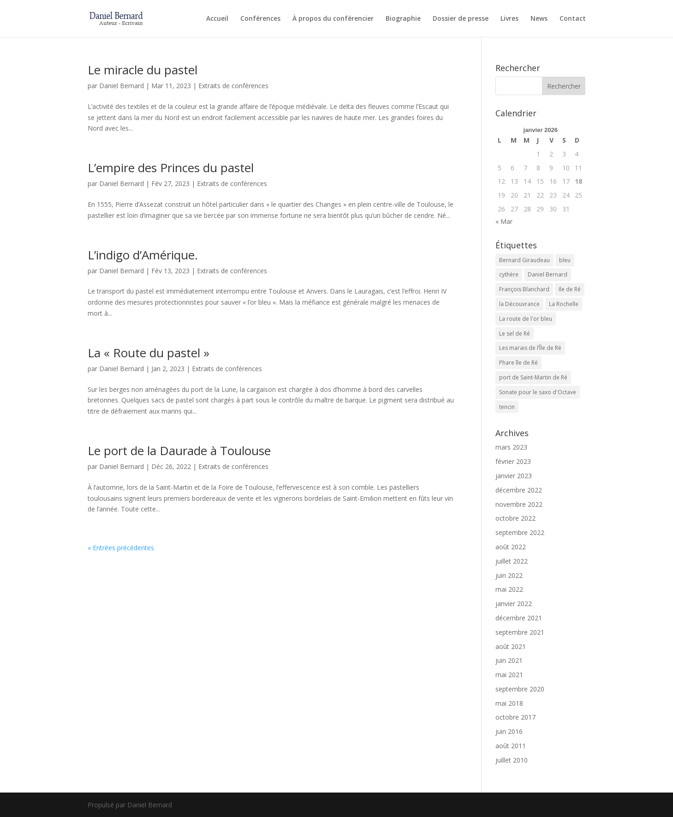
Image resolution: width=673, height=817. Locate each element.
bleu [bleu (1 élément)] (565, 260)
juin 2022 (509, 575)
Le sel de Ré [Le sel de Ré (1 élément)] (514, 333)
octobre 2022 (515, 518)
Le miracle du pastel (142, 69)
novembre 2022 (518, 504)
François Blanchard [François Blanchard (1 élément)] (524, 289)
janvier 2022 (513, 603)
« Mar (503, 221)
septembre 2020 (519, 689)
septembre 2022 (519, 532)
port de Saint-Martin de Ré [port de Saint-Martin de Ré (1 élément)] (533, 377)
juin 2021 (509, 660)
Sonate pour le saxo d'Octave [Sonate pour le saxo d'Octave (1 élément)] (537, 392)
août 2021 (510, 646)
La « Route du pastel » (148, 352)
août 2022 (510, 546)
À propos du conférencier (333, 19)
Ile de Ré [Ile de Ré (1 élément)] (570, 289)
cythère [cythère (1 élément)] (508, 274)
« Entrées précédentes (121, 547)
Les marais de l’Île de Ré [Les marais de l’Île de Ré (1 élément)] (530, 348)
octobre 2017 (515, 717)
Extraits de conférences (233, 85)
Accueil (217, 19)
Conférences (260, 19)
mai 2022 (509, 589)
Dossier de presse (460, 19)
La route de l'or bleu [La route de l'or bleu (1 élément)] (525, 319)
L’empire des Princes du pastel (171, 167)
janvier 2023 (513, 475)
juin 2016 (509, 731)
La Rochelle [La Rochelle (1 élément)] (563, 304)
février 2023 (513, 461)
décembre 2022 (518, 490)
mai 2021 (509, 674)
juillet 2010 (511, 760)
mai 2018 (509, 703)
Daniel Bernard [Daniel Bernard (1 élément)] (547, 274)
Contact (573, 19)
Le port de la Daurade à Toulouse (179, 450)
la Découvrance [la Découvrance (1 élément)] (519, 304)
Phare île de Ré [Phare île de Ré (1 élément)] (518, 362)
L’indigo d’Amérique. (143, 254)
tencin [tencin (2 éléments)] (507, 407)
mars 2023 (511, 447)
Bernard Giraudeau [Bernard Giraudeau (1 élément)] (524, 260)
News (539, 19)
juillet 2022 (511, 561)
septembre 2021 (519, 632)
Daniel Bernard (121, 85)
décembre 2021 (518, 617)
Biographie (403, 19)
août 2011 (510, 745)
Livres (509, 19)
